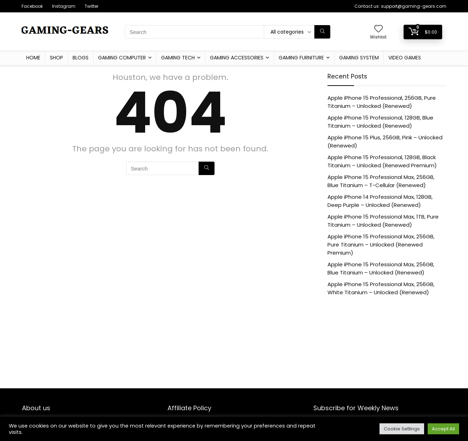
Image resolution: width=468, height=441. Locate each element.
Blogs (81, 57)
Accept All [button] (443, 428)
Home (33, 57)
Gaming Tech (178, 57)
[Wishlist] (378, 29)
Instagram (63, 6)
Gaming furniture (301, 57)
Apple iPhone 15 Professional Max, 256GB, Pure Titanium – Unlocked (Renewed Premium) (380, 244)
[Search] (322, 32)
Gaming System (359, 57)
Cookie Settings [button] (402, 428)
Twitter (91, 6)
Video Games (404, 57)
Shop (56, 57)
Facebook (32, 6)
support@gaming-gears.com (413, 6)
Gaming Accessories (236, 57)
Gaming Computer (122, 57)
